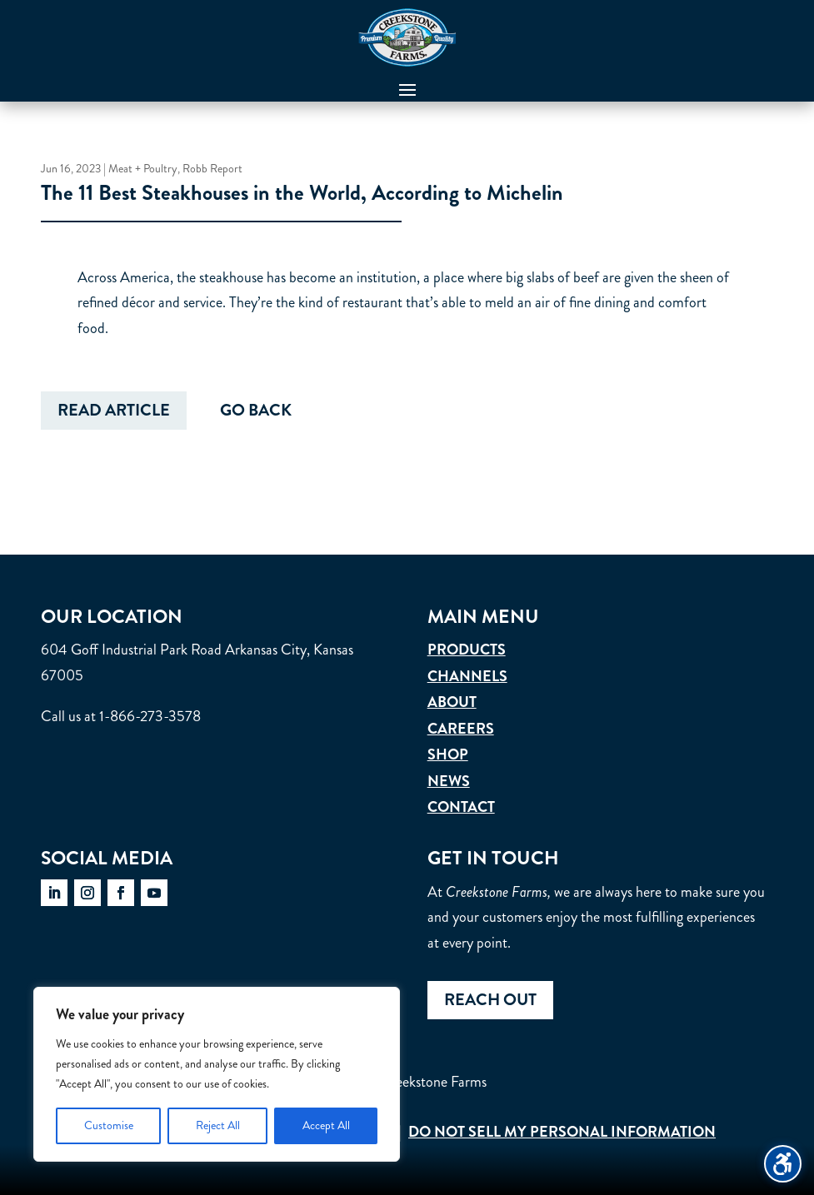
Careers (460, 728)
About (452, 702)
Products (466, 649)
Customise (108, 1125)
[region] (216, 1074)
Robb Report (212, 170)
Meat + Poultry (142, 170)
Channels (467, 676)
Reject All (218, 1125)
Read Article (113, 414)
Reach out (490, 1000)
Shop (447, 754)
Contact (461, 807)
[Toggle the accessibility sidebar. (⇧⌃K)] (783, 1164)
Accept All (326, 1125)
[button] (407, 89)
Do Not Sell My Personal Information (562, 1132)
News (448, 781)
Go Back (256, 414)
